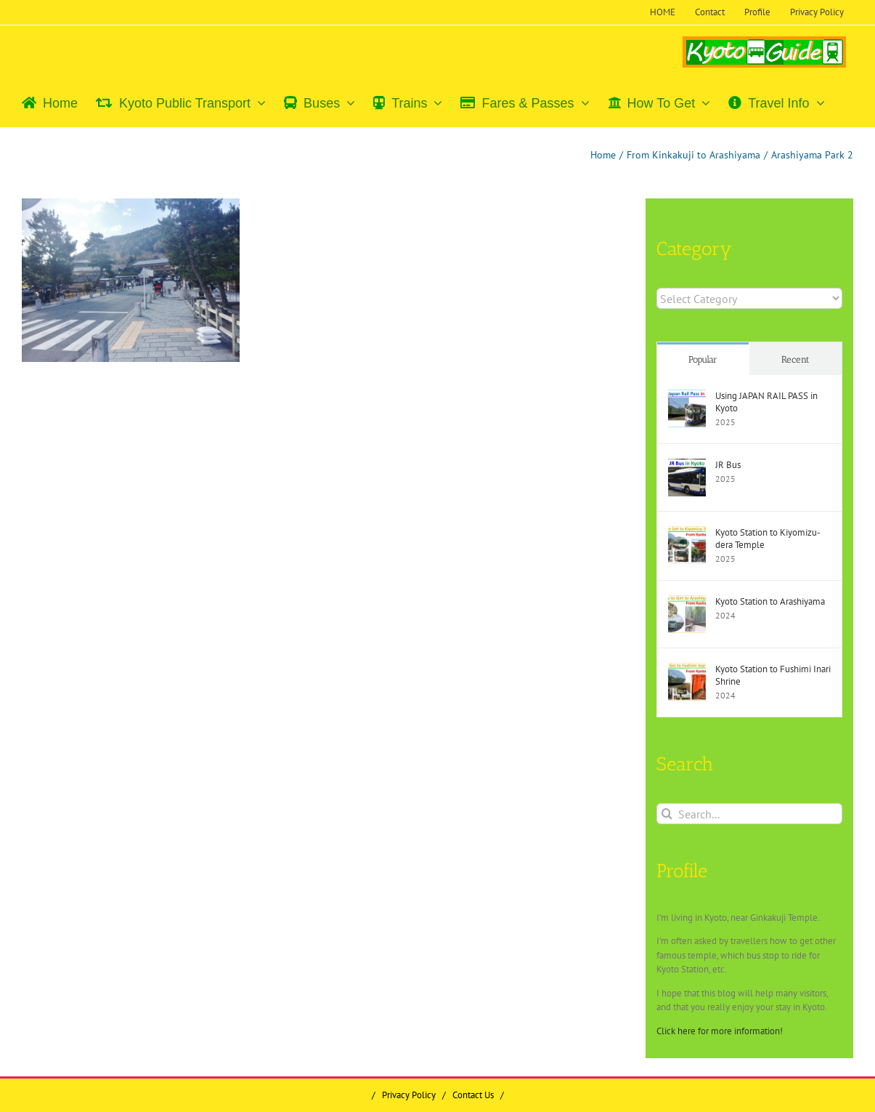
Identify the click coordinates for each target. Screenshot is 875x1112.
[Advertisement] (144, 479)
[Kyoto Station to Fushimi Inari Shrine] (687, 670)
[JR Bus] (687, 465)
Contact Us (473, 1095)
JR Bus (728, 465)
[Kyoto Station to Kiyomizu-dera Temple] (687, 533)
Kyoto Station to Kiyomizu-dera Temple (768, 538)
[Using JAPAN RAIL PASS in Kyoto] (687, 396)
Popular (702, 359)
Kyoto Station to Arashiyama (770, 601)
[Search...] (749, 813)
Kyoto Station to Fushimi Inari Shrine (773, 675)
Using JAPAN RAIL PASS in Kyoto (766, 402)
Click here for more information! (719, 1031)
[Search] (666, 813)
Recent (795, 359)
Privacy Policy (409, 1095)
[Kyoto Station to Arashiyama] (687, 602)
